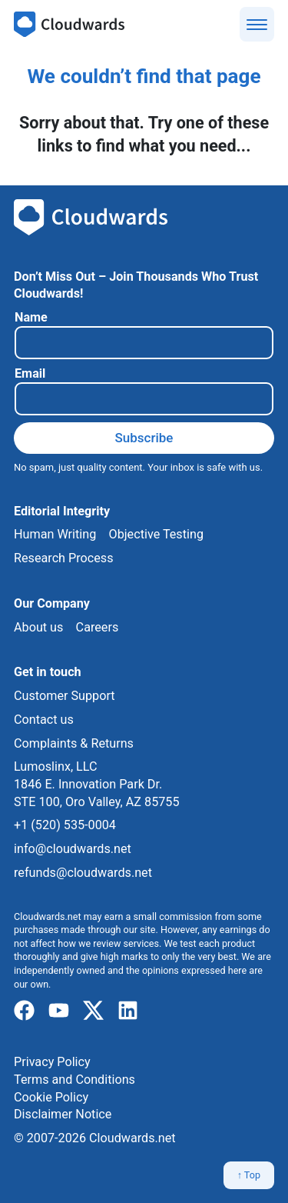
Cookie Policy (51, 1097)
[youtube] (58, 1010)
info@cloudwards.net (72, 848)
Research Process (64, 558)
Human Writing (55, 534)
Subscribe (144, 437)
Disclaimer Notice (62, 1114)
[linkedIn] (128, 1010)
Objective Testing (156, 534)
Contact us (44, 719)
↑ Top (248, 1175)
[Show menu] (257, 24)
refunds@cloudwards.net (83, 872)
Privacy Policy (52, 1062)
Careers (97, 627)
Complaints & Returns (74, 743)
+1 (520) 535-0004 (65, 825)
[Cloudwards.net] (69, 25)
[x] (93, 1010)
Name (31, 317)
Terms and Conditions (74, 1079)
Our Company (52, 603)
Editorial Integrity (62, 511)
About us (38, 627)
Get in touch (47, 672)
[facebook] (24, 1010)
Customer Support (64, 695)
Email (30, 373)
